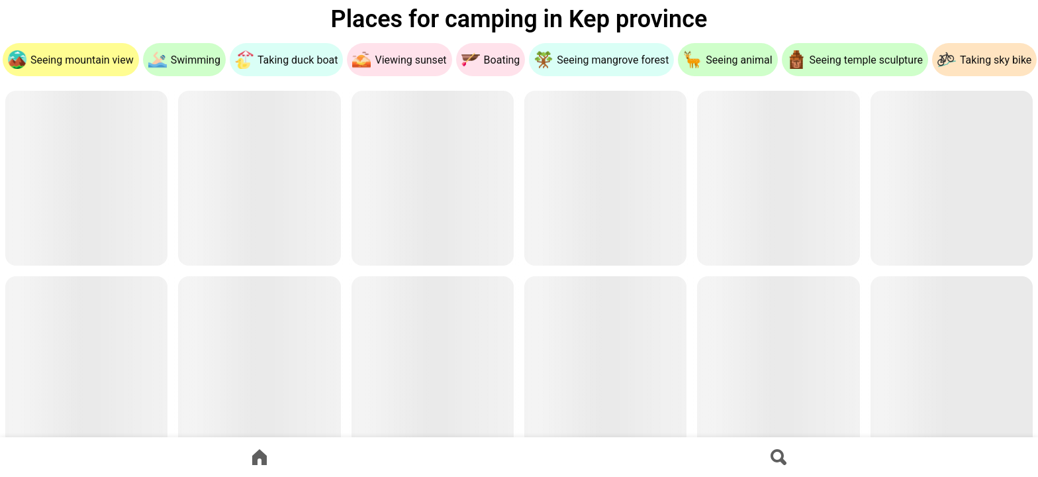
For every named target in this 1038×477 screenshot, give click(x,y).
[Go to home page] (259, 457)
